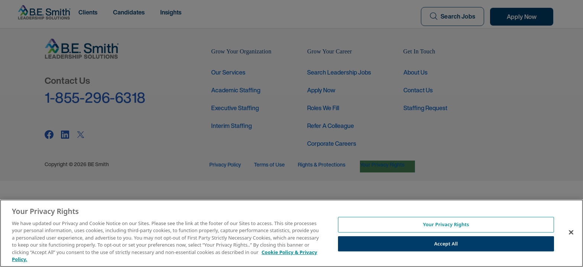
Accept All (446, 243)
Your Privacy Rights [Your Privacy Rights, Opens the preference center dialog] (446, 224)
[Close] (571, 232)
